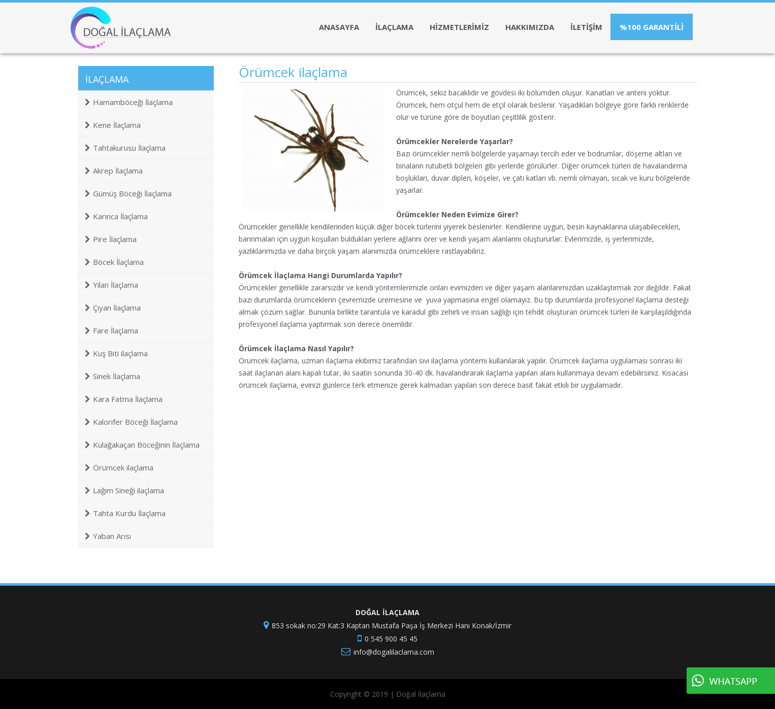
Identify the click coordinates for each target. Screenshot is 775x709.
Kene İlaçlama (113, 125)
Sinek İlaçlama (112, 376)
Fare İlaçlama (111, 330)
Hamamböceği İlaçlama (129, 102)
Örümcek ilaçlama (119, 467)
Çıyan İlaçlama (113, 307)
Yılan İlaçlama (111, 285)
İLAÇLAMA (394, 27)
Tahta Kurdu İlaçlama (125, 513)
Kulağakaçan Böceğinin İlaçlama (142, 445)
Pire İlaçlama (111, 239)
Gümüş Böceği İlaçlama (128, 193)
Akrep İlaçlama (114, 170)
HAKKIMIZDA (529, 27)
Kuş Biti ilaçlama (116, 353)
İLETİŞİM (586, 27)
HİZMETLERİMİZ (459, 27)
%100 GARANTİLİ (652, 27)
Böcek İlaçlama (114, 262)
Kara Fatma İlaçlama (124, 399)
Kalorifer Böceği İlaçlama (131, 422)
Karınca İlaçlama (116, 216)
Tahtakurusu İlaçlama (125, 148)
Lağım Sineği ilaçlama (124, 490)
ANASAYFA (339, 27)
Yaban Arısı (108, 536)
